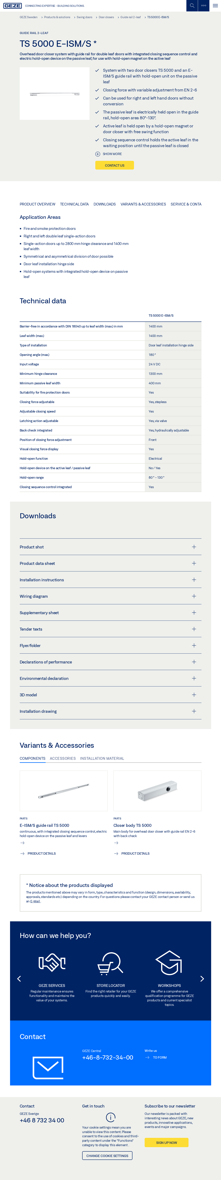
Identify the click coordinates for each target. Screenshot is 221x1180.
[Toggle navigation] (215, 5)
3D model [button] (108, 694)
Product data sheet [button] (108, 563)
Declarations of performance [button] (108, 662)
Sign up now (166, 1142)
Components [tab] (33, 758)
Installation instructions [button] (108, 579)
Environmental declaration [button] (108, 678)
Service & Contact (188, 204)
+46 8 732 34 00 (42, 1120)
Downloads (105, 204)
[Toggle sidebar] (203, 5)
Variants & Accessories (143, 204)
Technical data (74, 204)
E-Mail (35, 901)
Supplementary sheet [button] (108, 612)
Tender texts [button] (108, 629)
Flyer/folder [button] (108, 645)
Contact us (114, 165)
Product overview (37, 204)
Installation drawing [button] (108, 711)
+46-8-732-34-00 (107, 1057)
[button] (18, 978)
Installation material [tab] (102, 758)
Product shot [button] (108, 547)
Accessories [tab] (63, 758)
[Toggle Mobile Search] (192, 5)
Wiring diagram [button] (108, 596)
